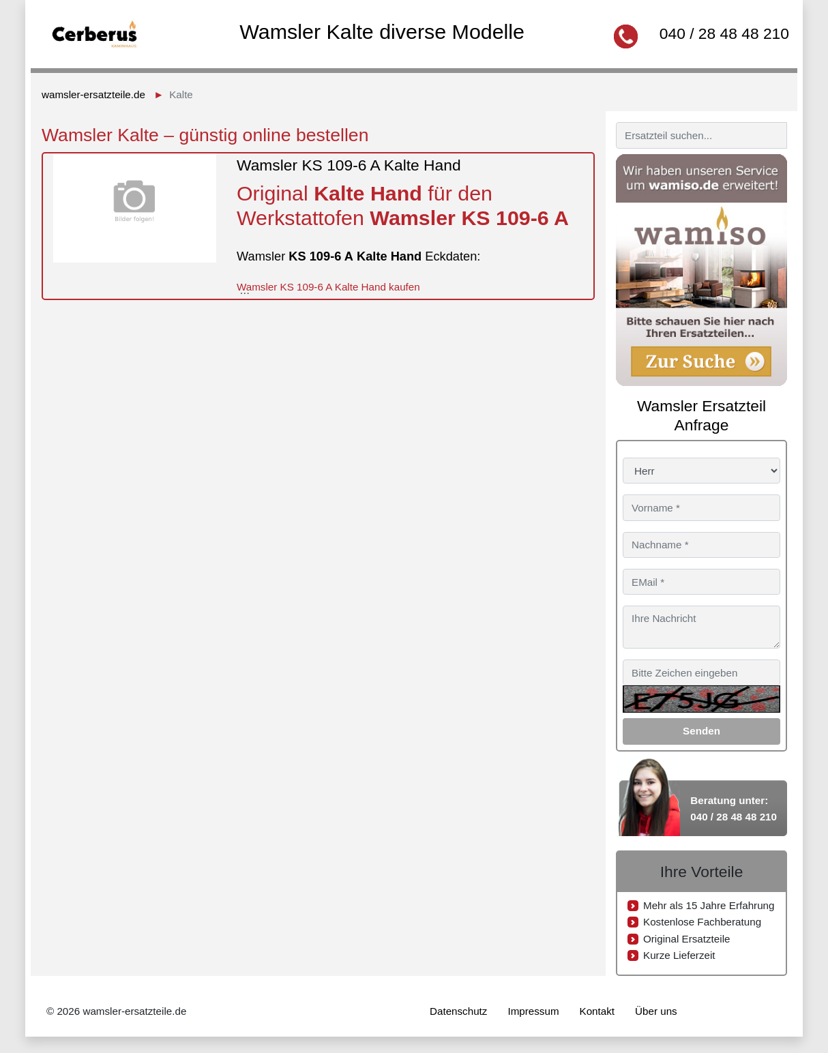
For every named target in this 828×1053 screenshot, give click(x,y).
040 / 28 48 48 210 (724, 33)
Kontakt (597, 1011)
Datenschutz (458, 1011)
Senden (701, 731)
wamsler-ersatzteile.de (93, 94)
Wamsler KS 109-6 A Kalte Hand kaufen (328, 287)
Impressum (533, 1011)
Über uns (656, 1011)
